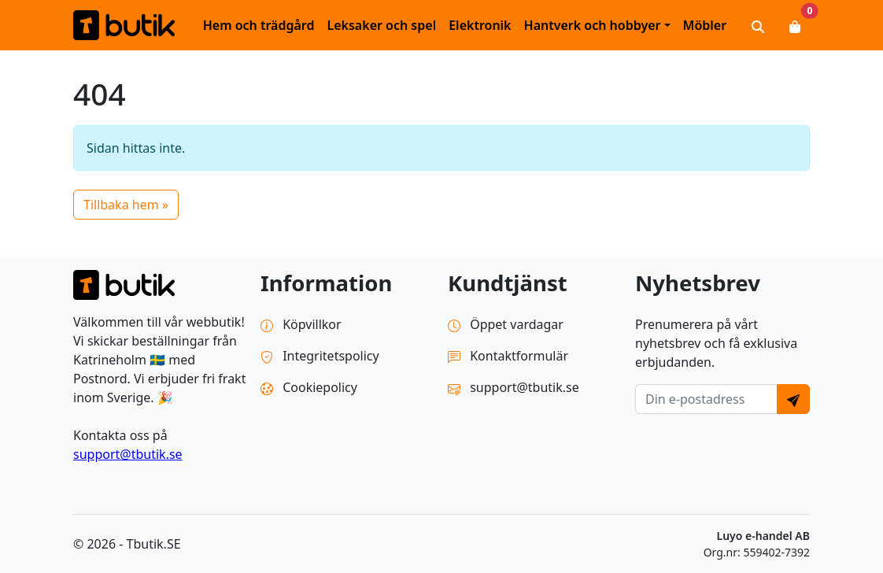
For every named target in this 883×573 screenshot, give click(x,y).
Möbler (705, 25)
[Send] (793, 399)
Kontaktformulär (508, 355)
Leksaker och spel (381, 25)
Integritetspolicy (319, 355)
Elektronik (480, 25)
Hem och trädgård (259, 25)
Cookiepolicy (308, 387)
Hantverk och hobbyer (592, 25)
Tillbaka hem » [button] (125, 204)
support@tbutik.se (128, 454)
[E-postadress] (706, 399)
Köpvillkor (301, 324)
